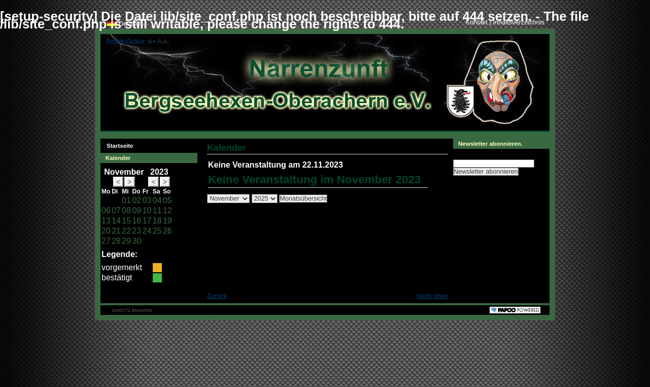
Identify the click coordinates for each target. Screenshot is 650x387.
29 (126, 241)
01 (126, 200)
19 (167, 220)
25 (157, 231)
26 (167, 231)
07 (116, 210)
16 (136, 220)
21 (116, 231)
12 (167, 210)
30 (136, 241)
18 (157, 220)
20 (106, 231)
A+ (152, 41)
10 (147, 210)
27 (106, 241)
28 (116, 241)
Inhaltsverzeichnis (518, 22)
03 (147, 200)
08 (126, 210)
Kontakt (477, 22)
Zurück (217, 296)
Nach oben (432, 296)
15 (126, 220)
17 (147, 220)
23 (136, 231)
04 (157, 200)
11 (157, 210)
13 (106, 220)
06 (106, 210)
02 (136, 200)
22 (126, 231)
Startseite (116, 144)
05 (167, 200)
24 (147, 231)
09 (136, 210)
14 (116, 220)
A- (166, 41)
